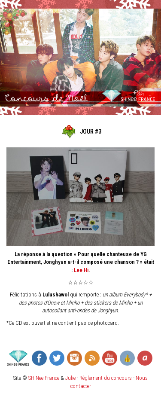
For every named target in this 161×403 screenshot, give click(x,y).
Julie (70, 378)
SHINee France (43, 378)
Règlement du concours (105, 378)
